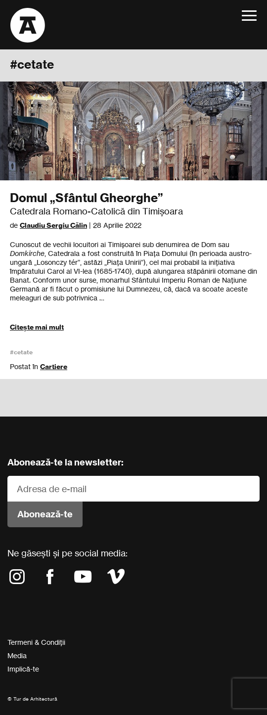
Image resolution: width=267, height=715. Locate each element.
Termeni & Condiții (36, 642)
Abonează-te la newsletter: (65, 462)
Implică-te (23, 669)
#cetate (21, 352)
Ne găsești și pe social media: (67, 552)
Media (17, 655)
